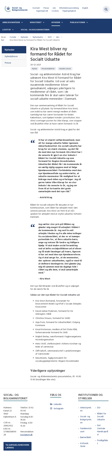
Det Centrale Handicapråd (102, 430)
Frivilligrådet (102, 442)
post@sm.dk (26, 434)
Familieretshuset (86, 430)
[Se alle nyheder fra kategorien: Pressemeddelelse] (48, 68)
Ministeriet (36, 22)
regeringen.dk (42, 11)
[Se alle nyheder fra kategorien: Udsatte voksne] (65, 68)
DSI (98, 407)
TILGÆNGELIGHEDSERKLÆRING (17, 446)
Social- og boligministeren (35, 29)
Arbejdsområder (11, 22)
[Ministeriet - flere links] (43, 22)
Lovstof (6, 29)
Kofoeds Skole (84, 445)
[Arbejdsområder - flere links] (22, 22)
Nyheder (55, 22)
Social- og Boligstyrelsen (85, 419)
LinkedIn (58, 404)
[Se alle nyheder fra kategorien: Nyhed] (34, 68)
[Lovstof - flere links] (12, 29)
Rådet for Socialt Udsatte (101, 416)
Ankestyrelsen (85, 409)
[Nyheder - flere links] (62, 22)
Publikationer (77, 22)
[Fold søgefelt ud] (106, 9)
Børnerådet (85, 437)
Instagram (58, 408)
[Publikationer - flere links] (87, 22)
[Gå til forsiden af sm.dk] (15, 9)
